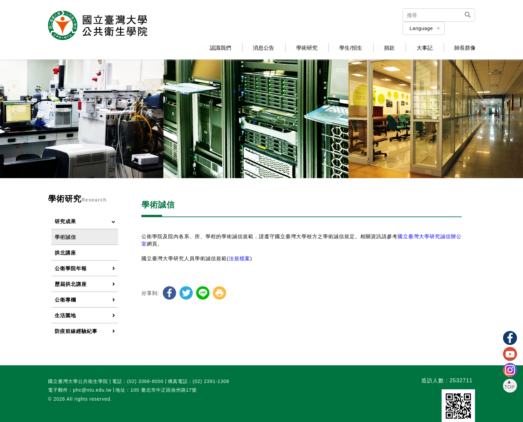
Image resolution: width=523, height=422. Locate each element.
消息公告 (255, 47)
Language (421, 28)
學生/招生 (345, 47)
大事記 (422, 47)
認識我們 (210, 47)
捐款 (385, 47)
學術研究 (300, 47)
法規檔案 (239, 258)
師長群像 (464, 47)
